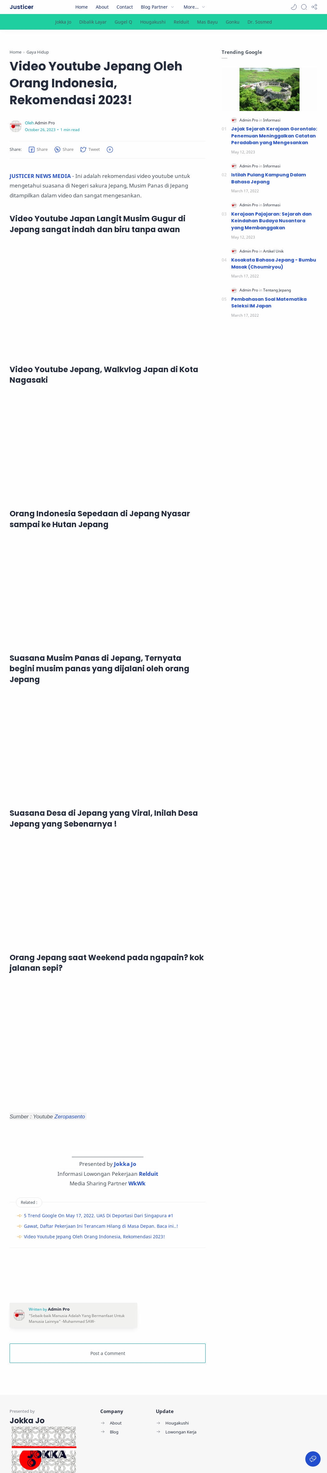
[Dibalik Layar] (93, 22)
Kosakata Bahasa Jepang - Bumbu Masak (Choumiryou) (273, 263)
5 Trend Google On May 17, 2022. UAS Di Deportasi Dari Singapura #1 (98, 1215)
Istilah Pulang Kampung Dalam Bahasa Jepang (268, 178)
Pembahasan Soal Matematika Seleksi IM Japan (269, 302)
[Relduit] (181, 22)
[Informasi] (271, 120)
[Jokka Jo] (63, 22)
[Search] (304, 7)
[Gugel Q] (123, 22)
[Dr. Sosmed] (259, 22)
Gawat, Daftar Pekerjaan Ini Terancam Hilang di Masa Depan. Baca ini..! (101, 1226)
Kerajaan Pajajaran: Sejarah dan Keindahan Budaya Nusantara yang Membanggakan (271, 221)
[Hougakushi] (153, 22)
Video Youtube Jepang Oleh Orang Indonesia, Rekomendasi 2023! (94, 1237)
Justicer (22, 7)
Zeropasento (71, 1116)
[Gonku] (233, 22)
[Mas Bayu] (207, 22)
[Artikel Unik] (273, 251)
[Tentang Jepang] (277, 290)
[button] (294, 7)
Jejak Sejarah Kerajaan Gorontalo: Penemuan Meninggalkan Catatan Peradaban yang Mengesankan (274, 136)
